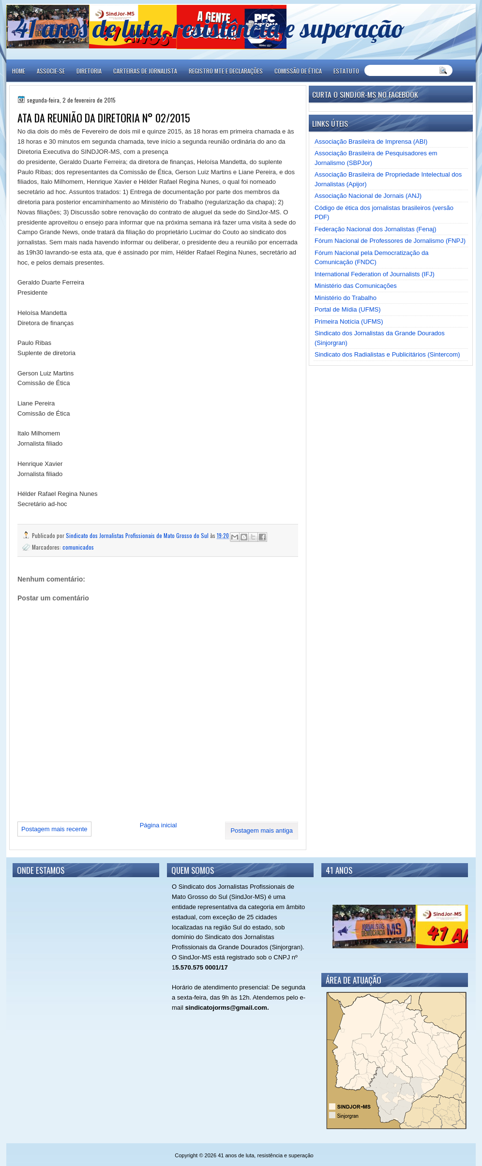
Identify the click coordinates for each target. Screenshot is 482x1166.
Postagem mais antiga (261, 830)
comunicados (78, 547)
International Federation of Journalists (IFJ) (375, 274)
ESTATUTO (346, 71)
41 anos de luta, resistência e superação (210, 28)
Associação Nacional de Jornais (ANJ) (368, 195)
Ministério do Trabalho (346, 297)
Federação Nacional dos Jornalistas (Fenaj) (375, 229)
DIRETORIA (89, 71)
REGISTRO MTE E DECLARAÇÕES (226, 71)
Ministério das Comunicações (356, 285)
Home (18, 71)
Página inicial (158, 825)
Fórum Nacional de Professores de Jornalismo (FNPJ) (390, 240)
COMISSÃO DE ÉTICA (298, 71)
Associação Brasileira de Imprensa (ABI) (371, 141)
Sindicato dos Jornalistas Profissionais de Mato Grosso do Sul (138, 535)
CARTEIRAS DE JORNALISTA (145, 71)
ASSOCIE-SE (51, 71)
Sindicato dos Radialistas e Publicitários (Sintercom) (387, 354)
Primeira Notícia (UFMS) (349, 321)
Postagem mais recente (54, 829)
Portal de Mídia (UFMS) (348, 309)
